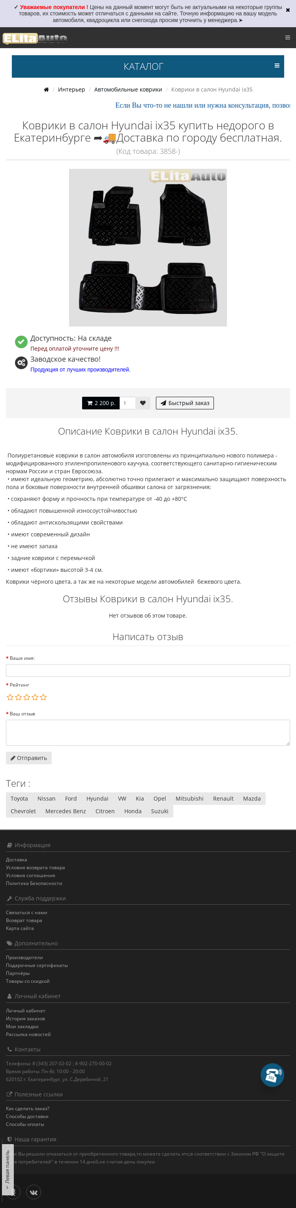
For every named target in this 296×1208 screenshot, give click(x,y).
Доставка (16, 859)
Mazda (252, 798)
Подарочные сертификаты (37, 965)
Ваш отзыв (22, 713)
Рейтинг (19, 684)
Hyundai (97, 798)
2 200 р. (101, 403)
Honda (133, 811)
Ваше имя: (22, 658)
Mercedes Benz (65, 811)
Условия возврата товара (35, 867)
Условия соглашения (30, 875)
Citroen (105, 811)
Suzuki (160, 811)
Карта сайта (20, 928)
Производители (24, 957)
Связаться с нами (26, 912)
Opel (160, 798)
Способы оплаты (25, 1124)
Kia (140, 798)
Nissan (46, 798)
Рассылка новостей (28, 1034)
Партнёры (18, 973)
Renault (223, 798)
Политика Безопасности (34, 883)
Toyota (19, 798)
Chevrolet (23, 811)
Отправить (29, 758)
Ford (71, 798)
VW (122, 798)
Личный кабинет (25, 1010)
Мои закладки (22, 1026)
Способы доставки (27, 1116)
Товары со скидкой (28, 981)
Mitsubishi (190, 798)
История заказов (25, 1018)
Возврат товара (24, 920)
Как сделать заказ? (27, 1108)
